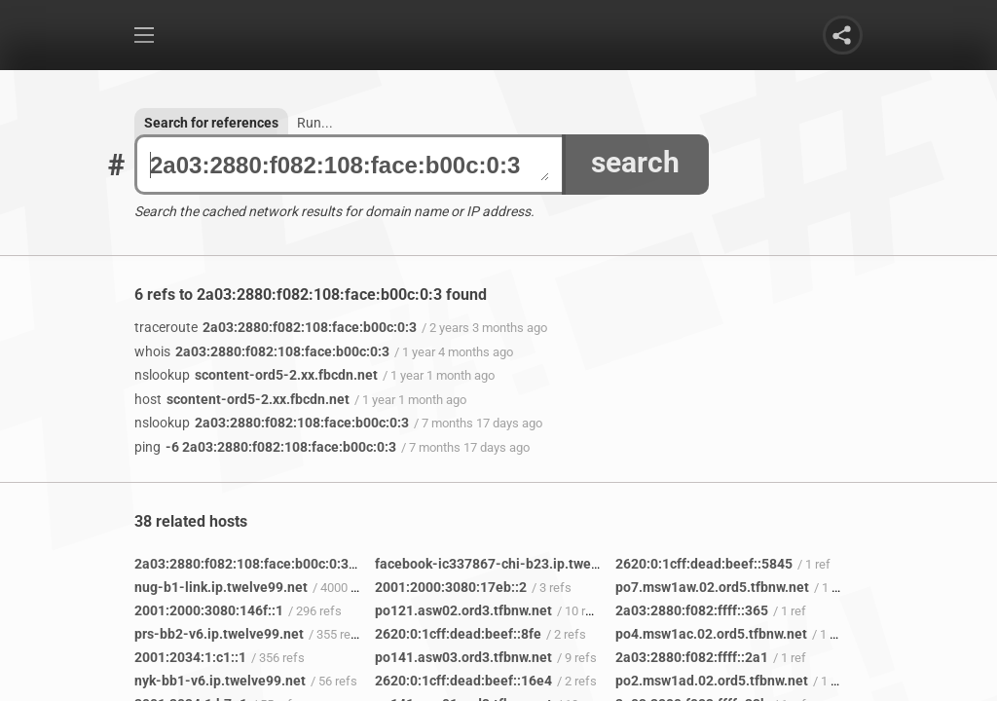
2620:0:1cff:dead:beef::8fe (458, 634)
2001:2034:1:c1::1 (190, 657)
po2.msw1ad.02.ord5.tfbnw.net (711, 680)
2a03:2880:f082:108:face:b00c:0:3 (349, 165)
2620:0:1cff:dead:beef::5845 (704, 564)
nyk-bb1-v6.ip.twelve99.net (220, 680)
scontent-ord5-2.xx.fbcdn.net (256, 375)
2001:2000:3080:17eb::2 (451, 587)
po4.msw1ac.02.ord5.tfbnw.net (711, 634)
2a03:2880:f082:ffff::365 (691, 610)
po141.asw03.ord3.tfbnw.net (463, 657)
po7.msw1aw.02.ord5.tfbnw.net (712, 587)
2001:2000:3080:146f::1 (208, 610)
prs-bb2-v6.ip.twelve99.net (219, 634)
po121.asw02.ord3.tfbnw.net (463, 610)
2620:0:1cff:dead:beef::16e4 (463, 680)
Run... (315, 122)
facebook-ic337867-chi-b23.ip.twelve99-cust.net (528, 564)
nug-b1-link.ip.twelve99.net (221, 587)
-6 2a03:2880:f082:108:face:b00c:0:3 (265, 447)
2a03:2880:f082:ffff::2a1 (691, 657)
